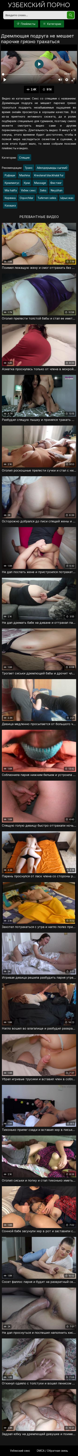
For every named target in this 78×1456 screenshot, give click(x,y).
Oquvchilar (26, 198)
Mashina (24, 175)
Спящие (24, 157)
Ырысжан (66, 198)
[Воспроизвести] (5, 80)
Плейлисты (26, 24)
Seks (43, 190)
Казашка (10, 205)
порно (39, 5)
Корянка (10, 198)
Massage (40, 183)
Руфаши (10, 175)
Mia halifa (11, 190)
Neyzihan (56, 190)
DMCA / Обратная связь (52, 1450)
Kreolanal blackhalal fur (49, 175)
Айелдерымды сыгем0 (52, 168)
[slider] (30, 74)
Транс (29, 168)
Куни (27, 183)
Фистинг (56, 183)
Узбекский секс (20, 1450)
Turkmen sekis (46, 198)
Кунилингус (12, 183)
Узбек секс (28, 190)
